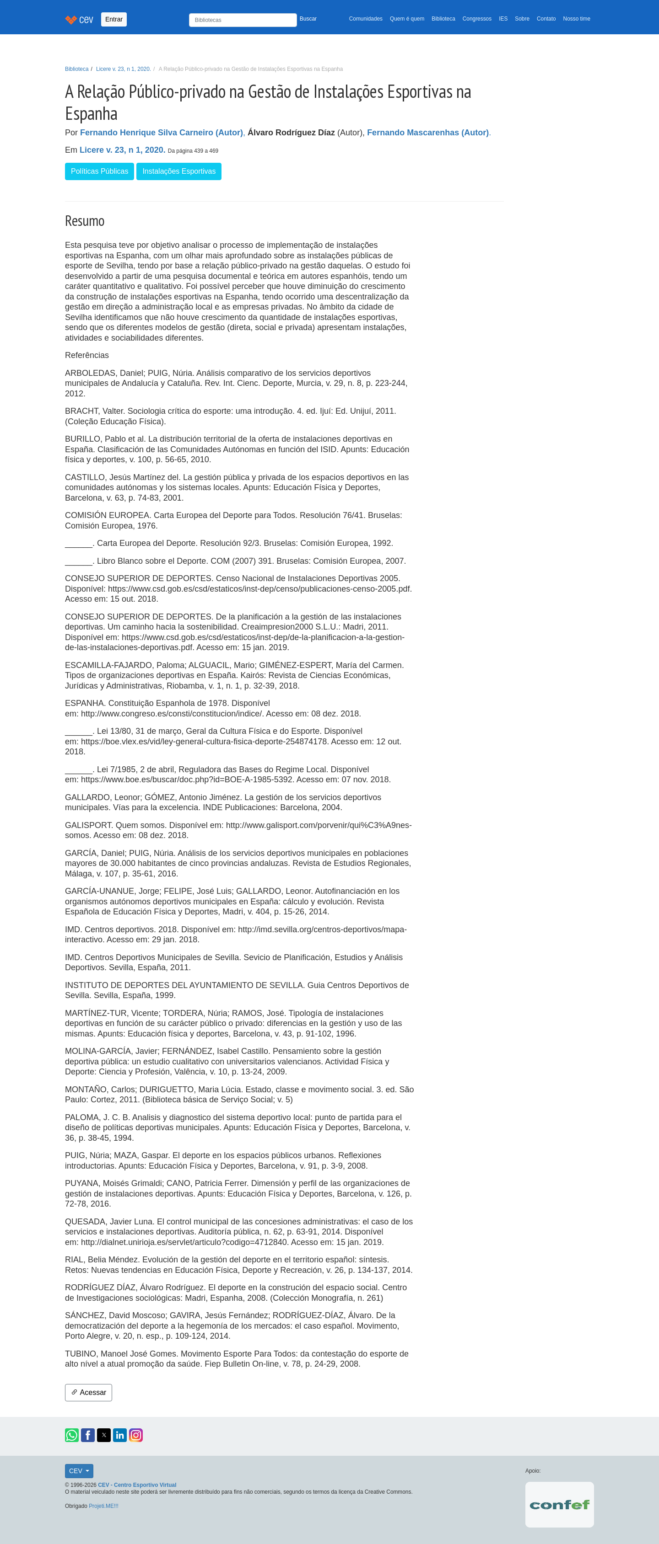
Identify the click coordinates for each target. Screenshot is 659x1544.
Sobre (522, 19)
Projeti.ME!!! (104, 1506)
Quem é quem (407, 19)
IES (503, 19)
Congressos (477, 19)
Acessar (88, 1392)
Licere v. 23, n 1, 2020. (123, 69)
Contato (546, 19)
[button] (72, 1435)
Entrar (114, 19)
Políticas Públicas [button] (99, 171)
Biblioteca (443, 19)
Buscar (308, 19)
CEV (76, 1471)
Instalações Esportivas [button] (179, 171)
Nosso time (576, 19)
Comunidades (366, 19)
